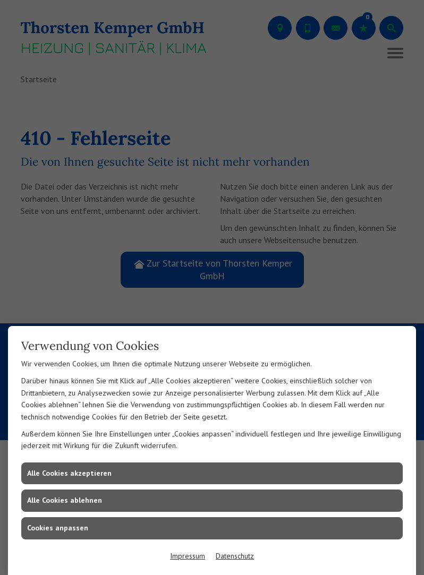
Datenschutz (235, 556)
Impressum (187, 556)
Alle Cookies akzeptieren (69, 473)
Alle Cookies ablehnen (64, 500)
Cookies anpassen (57, 528)
